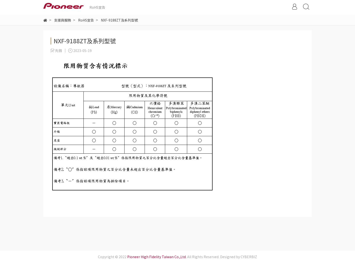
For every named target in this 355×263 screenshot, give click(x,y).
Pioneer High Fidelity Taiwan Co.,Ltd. (156, 256)
